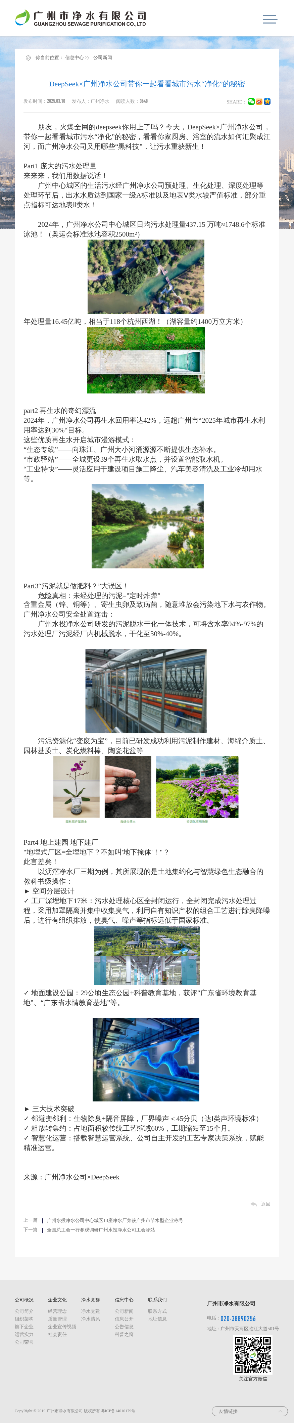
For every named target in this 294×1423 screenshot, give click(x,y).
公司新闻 (102, 57)
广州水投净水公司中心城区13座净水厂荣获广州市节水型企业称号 (115, 1220)
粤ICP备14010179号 (118, 1411)
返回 (266, 1204)
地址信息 (157, 1319)
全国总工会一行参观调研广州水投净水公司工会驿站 (101, 1229)
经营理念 (57, 1311)
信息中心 (74, 57)
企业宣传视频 (62, 1326)
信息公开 (124, 1319)
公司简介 (24, 1311)
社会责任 (57, 1334)
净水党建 (90, 1311)
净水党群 (90, 1299)
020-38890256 (238, 1318)
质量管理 (57, 1319)
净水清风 (90, 1319)
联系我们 (157, 1299)
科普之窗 (124, 1334)
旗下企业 (24, 1326)
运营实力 (24, 1334)
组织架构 (24, 1319)
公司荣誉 (24, 1342)
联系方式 (157, 1311)
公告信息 (124, 1326)
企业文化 (57, 1299)
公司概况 (24, 1299)
